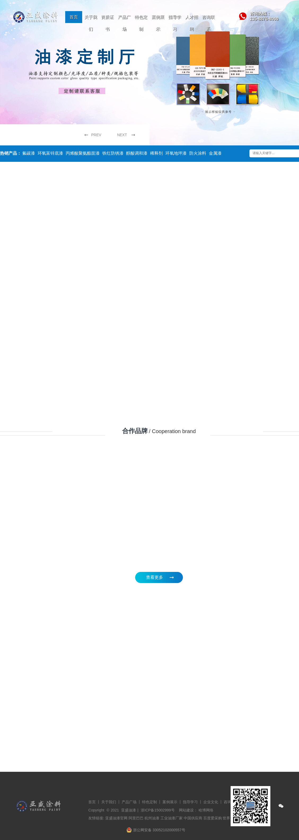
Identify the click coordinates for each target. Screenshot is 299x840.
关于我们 (90, 23)
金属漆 (215, 153)
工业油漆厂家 (171, 818)
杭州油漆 (151, 818)
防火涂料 (197, 153)
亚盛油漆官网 (116, 818)
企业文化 (210, 802)
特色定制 (141, 23)
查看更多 (154, 577)
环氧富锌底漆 (50, 153)
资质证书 (107, 23)
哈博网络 (206, 810)
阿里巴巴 (136, 818)
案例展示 (158, 23)
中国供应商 (193, 818)
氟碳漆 (28, 153)
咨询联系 (208, 23)
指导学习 (174, 23)
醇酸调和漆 (136, 153)
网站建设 (186, 810)
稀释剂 (156, 153)
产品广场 (124, 23)
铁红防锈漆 (113, 153)
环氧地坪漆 (176, 153)
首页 (73, 17)
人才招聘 (191, 23)
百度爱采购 (212, 818)
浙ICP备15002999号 (158, 810)
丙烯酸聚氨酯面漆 (83, 153)
